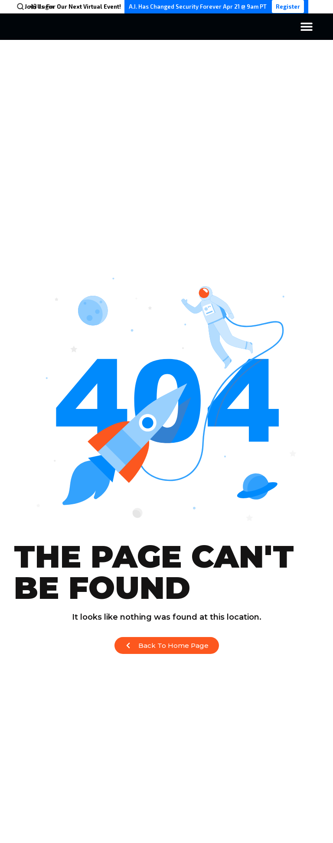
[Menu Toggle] (306, 26)
